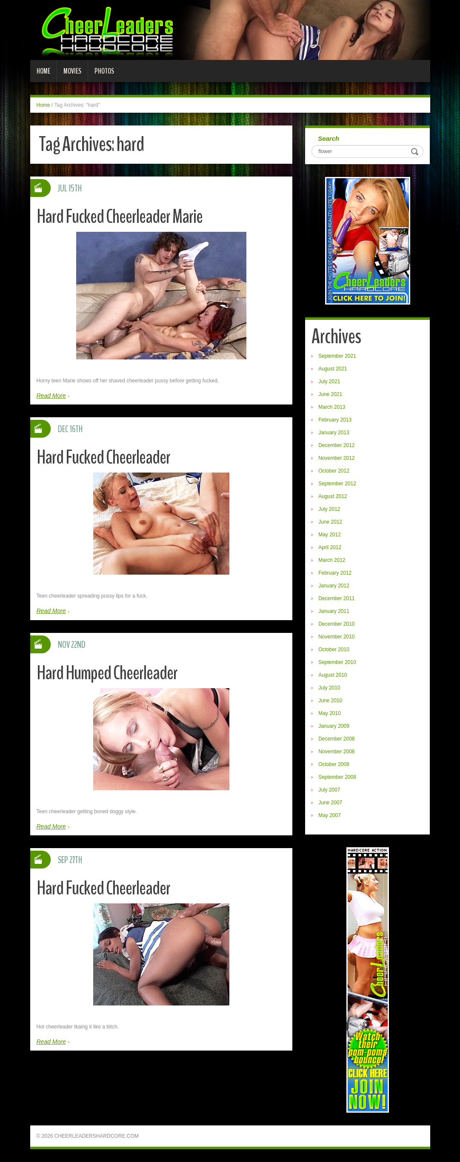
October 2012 (333, 471)
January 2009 (333, 726)
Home (43, 71)
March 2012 (331, 560)
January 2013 (333, 433)
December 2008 (336, 739)
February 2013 (334, 420)
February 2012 (334, 573)
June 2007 (330, 803)
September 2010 (337, 662)
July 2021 (329, 381)
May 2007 (329, 815)
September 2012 (337, 484)
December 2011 (336, 598)
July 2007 (329, 790)
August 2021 (332, 369)
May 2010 (329, 713)
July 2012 (329, 509)
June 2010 (330, 700)
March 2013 (331, 407)
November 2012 (336, 458)
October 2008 (333, 764)
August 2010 (332, 675)
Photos (104, 71)
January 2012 (333, 586)
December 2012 (336, 445)
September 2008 (337, 777)
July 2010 (329, 688)
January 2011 (333, 611)
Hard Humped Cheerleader (107, 673)
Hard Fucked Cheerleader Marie (120, 217)
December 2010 (336, 624)
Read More (51, 395)
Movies (72, 71)
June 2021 (330, 394)
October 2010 (333, 649)
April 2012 (329, 547)
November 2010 (336, 637)
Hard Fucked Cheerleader (103, 457)
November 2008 (336, 752)
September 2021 (337, 356)
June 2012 (330, 522)
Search (328, 138)
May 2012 (329, 535)
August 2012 (332, 496)
